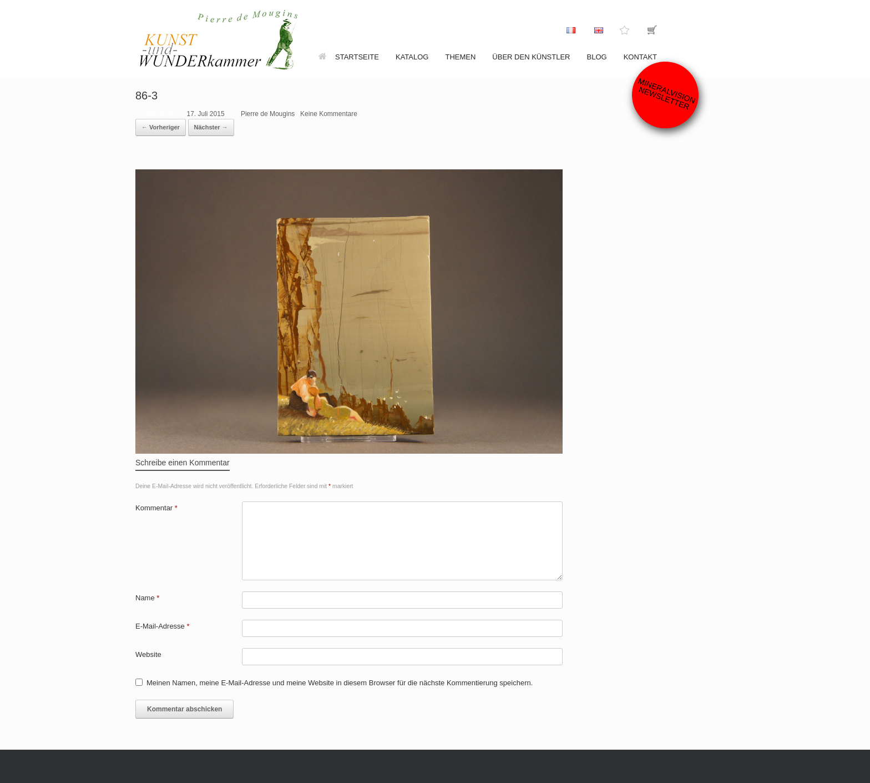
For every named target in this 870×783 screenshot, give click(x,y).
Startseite (348, 57)
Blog (597, 57)
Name (147, 598)
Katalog (412, 57)
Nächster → (211, 127)
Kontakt (640, 57)
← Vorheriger (160, 127)
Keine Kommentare (328, 114)
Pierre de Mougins (268, 114)
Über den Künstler (531, 57)
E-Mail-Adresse (162, 626)
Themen (460, 57)
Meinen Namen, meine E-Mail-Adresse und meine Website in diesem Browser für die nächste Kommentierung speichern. (339, 683)
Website (148, 654)
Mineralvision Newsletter (667, 93)
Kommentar (156, 508)
